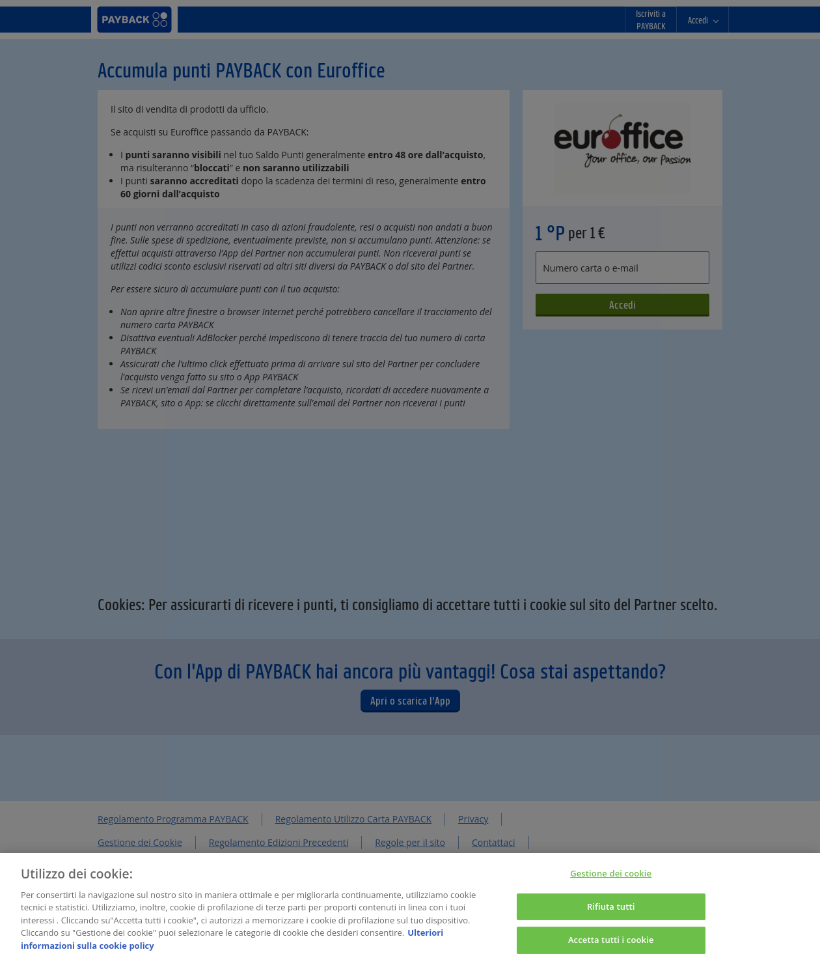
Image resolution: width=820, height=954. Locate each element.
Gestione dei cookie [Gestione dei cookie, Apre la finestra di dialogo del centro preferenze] (610, 878)
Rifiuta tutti (611, 912)
